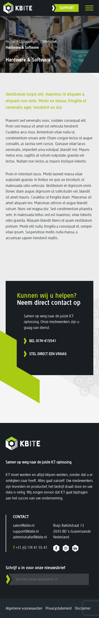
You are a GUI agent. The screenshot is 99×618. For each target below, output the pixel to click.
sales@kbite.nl (23, 525)
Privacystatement (59, 608)
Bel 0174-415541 (42, 341)
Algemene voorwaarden (24, 608)
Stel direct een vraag (48, 354)
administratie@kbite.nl (30, 537)
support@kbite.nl (26, 531)
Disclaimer (83, 608)
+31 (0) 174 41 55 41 (30, 547)
